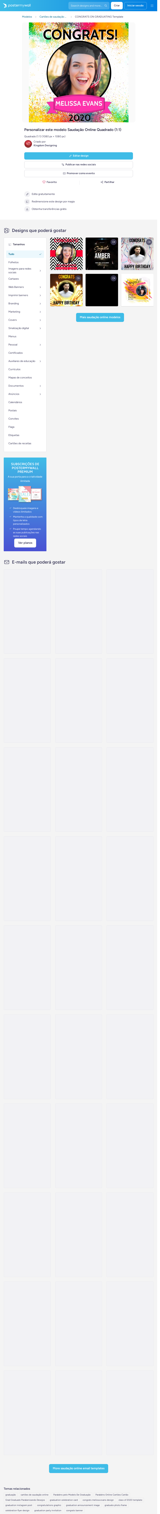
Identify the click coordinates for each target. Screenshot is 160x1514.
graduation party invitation (47, 1510)
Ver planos (25, 543)
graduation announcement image (83, 1505)
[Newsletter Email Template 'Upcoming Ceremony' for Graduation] (78, 611)
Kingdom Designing (45, 145)
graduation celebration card (64, 1500)
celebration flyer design (17, 1510)
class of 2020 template (130, 1500)
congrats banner (74, 1510)
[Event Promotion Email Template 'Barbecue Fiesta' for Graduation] (27, 1413)
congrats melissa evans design (98, 1500)
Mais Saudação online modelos (100, 317)
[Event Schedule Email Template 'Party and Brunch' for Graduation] (78, 1145)
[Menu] (152, 5)
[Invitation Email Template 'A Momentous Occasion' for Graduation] (78, 789)
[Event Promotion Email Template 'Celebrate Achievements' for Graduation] (129, 789)
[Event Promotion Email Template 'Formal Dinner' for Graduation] (129, 1323)
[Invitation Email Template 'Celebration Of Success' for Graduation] (129, 967)
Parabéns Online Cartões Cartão (111, 1494)
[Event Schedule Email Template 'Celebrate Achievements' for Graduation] (27, 611)
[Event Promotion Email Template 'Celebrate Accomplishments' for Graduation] (27, 1056)
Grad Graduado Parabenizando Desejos (25, 1500)
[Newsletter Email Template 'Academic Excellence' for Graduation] (78, 878)
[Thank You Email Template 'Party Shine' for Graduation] (27, 1234)
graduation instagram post (18, 1505)
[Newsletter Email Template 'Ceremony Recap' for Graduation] (27, 789)
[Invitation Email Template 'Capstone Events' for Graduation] (129, 1413)
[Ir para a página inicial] (15, 5)
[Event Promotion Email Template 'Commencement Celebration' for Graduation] (78, 1413)
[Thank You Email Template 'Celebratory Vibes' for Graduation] (27, 1323)
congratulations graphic (49, 1505)
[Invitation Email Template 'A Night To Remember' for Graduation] (27, 878)
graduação (10, 1494)
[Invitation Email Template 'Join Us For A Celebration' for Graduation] (78, 967)
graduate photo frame (116, 1505)
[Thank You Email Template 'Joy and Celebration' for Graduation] (129, 1145)
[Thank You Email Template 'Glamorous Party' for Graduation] (129, 1234)
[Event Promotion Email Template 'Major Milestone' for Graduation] (27, 967)
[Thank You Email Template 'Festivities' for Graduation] (78, 1234)
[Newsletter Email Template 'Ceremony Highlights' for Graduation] (129, 700)
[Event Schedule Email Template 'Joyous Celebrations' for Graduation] (78, 1056)
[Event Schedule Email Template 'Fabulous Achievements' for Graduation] (27, 1145)
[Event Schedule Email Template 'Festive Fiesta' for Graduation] (78, 1323)
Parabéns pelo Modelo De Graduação (72, 1494)
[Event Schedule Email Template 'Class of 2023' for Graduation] (129, 1056)
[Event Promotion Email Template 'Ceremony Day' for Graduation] (78, 700)
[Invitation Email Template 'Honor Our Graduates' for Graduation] (129, 878)
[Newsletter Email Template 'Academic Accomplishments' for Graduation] (27, 700)
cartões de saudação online (34, 1494)
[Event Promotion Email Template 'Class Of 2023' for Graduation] (129, 611)
